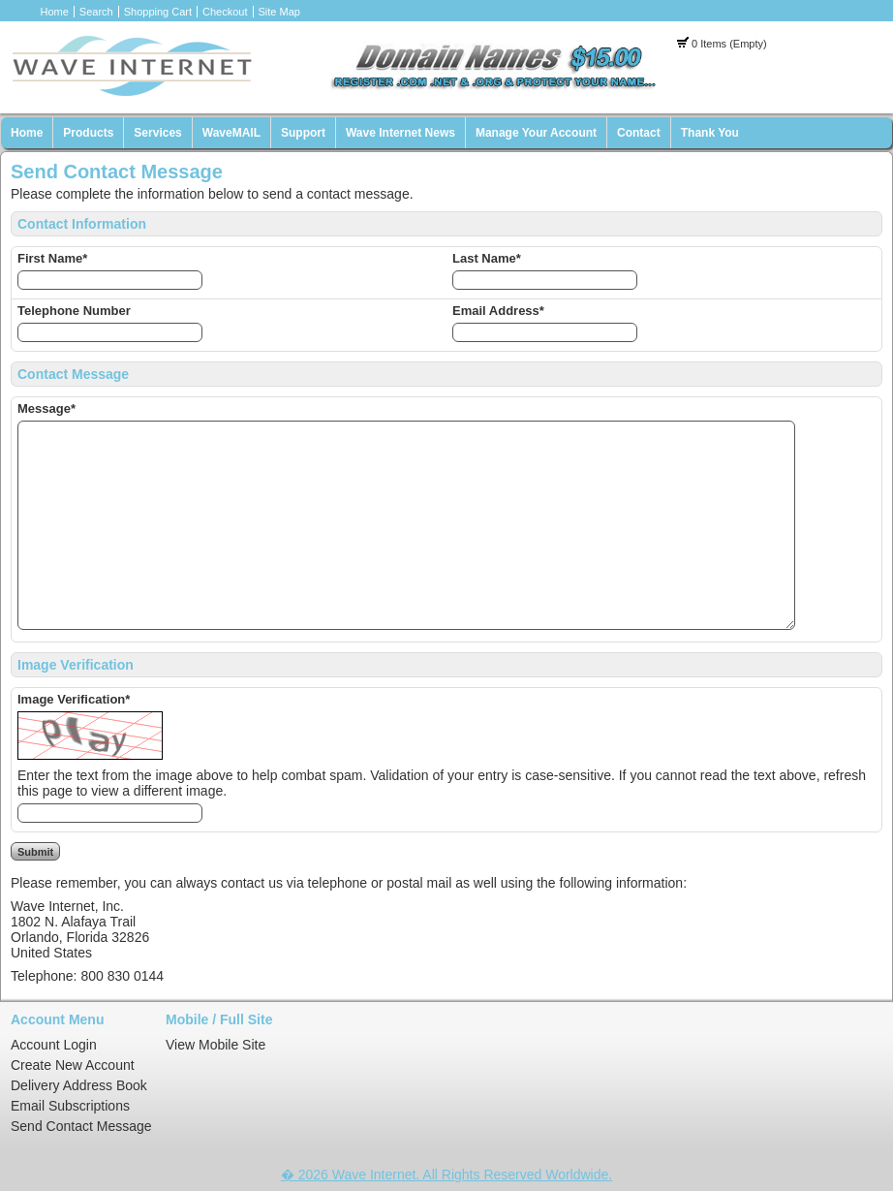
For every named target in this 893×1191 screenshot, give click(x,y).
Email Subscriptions (70, 1105)
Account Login (54, 1044)
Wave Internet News (400, 133)
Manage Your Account (536, 133)
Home (55, 11)
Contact (639, 133)
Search (96, 11)
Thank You (710, 133)
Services (157, 133)
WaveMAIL (231, 133)
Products (88, 133)
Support (303, 133)
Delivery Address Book (79, 1085)
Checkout (224, 11)
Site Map (279, 11)
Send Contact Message (81, 1126)
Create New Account (73, 1065)
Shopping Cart (158, 11)
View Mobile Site (215, 1044)
